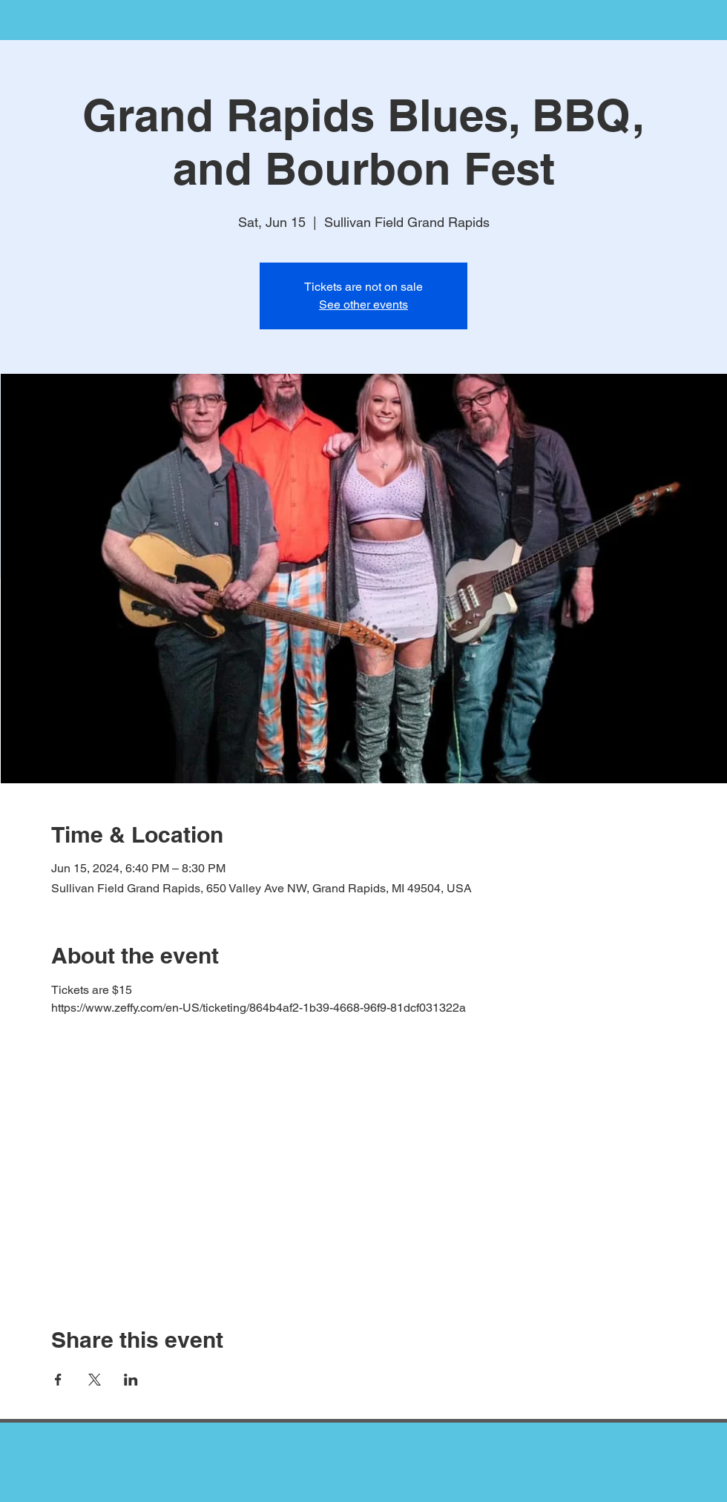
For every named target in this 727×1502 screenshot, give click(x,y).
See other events (363, 304)
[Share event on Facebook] (58, 1380)
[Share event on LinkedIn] (131, 1380)
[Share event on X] (95, 1380)
